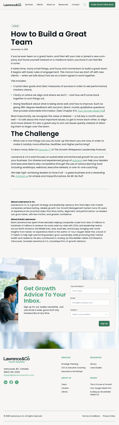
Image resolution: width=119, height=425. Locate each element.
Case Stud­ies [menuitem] (96, 367)
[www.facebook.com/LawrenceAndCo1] (11, 382)
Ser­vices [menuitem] (29, 4)
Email (72, 298)
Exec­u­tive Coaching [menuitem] (73, 367)
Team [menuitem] (64, 384)
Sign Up (104, 323)
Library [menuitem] (93, 364)
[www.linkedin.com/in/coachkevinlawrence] (5, 382)
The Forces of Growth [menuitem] (101, 384)
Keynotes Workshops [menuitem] (72, 371)
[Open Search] (84, 4)
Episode (44, 149)
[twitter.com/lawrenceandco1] (17, 382)
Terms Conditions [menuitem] (91, 416)
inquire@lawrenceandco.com (19, 375)
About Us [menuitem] (51, 4)
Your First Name (76, 286)
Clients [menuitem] (40, 4)
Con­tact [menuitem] (75, 4)
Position (73, 310)
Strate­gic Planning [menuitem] (69, 364)
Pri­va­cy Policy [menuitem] (109, 416)
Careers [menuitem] (65, 388)
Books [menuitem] (93, 378)
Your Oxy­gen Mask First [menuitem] (100, 388)
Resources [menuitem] (63, 4)
